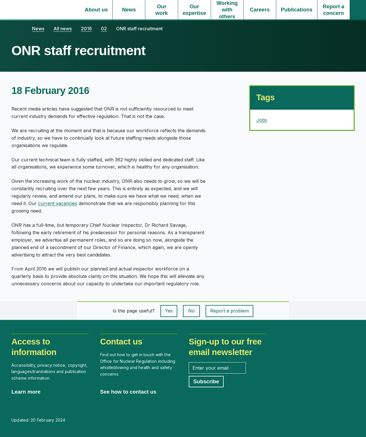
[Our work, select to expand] (161, 9)
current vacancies (57, 203)
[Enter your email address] (217, 368)
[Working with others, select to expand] (227, 9)
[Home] (17, 28)
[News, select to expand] (129, 9)
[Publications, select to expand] (296, 9)
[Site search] (358, 9)
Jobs (261, 120)
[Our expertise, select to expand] (194, 9)
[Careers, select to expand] (260, 9)
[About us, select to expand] (96, 9)
